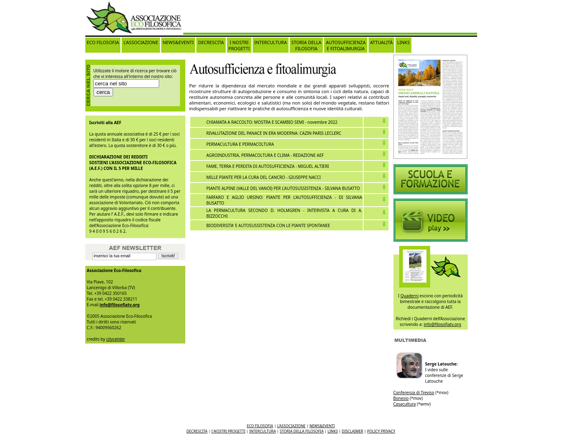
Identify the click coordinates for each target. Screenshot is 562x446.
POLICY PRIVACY (381, 431)
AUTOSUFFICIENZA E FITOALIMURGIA (345, 45)
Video (430, 179)
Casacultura (404, 404)
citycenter (115, 339)
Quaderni (409, 296)
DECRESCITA (211, 42)
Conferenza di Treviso (414, 392)
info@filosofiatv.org (120, 305)
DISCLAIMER (352, 431)
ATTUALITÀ (381, 42)
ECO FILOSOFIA (103, 42)
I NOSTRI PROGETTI (239, 45)
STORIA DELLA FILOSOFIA (306, 45)
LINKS (403, 42)
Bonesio (401, 398)
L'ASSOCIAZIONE (140, 42)
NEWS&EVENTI (178, 42)
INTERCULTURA (270, 42)
